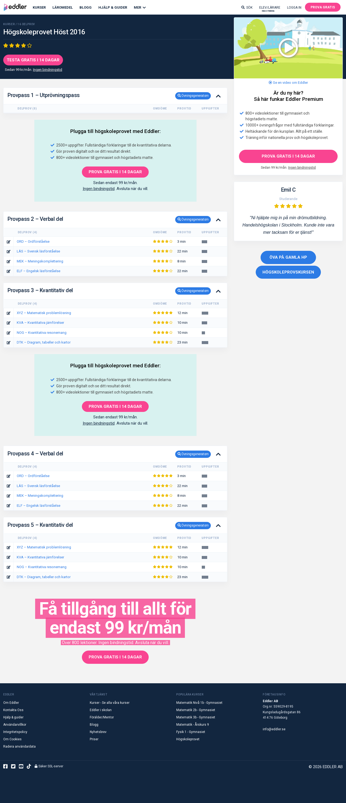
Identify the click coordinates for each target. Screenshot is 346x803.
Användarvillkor (14, 725)
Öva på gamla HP (288, 257)
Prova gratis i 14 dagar (288, 156)
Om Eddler (11, 703)
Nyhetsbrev (98, 732)
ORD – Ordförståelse (33, 241)
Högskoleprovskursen (288, 272)
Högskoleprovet (187, 739)
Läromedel (62, 7)
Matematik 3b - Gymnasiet (195, 717)
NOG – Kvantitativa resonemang (41, 333)
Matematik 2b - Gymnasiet (195, 710)
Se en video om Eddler (288, 83)
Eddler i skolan (101, 710)
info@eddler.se (274, 729)
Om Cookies (12, 739)
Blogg (85, 7)
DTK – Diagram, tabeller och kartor (44, 342)
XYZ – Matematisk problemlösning (44, 313)
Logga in (294, 7)
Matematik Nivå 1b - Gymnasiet (199, 703)
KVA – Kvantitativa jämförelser (40, 323)
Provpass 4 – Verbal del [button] (109, 454)
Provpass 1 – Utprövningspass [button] (109, 95)
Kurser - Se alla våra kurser (109, 703)
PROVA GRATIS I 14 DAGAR (115, 171)
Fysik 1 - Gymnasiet (190, 732)
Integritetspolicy (15, 732)
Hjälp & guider (13, 717)
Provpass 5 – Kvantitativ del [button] (109, 525)
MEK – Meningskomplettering (40, 261)
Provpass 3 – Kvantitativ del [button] (109, 291)
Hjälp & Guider (112, 7)
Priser (94, 739)
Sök (246, 7)
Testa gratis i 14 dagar (33, 60)
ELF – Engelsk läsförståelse (38, 271)
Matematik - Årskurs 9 (192, 725)
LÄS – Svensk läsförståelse (38, 251)
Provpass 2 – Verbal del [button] (109, 219)
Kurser (39, 7)
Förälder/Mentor (102, 717)
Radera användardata (19, 746)
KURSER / (10, 24)
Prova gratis (323, 7)
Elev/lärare (269, 9)
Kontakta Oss (13, 710)
